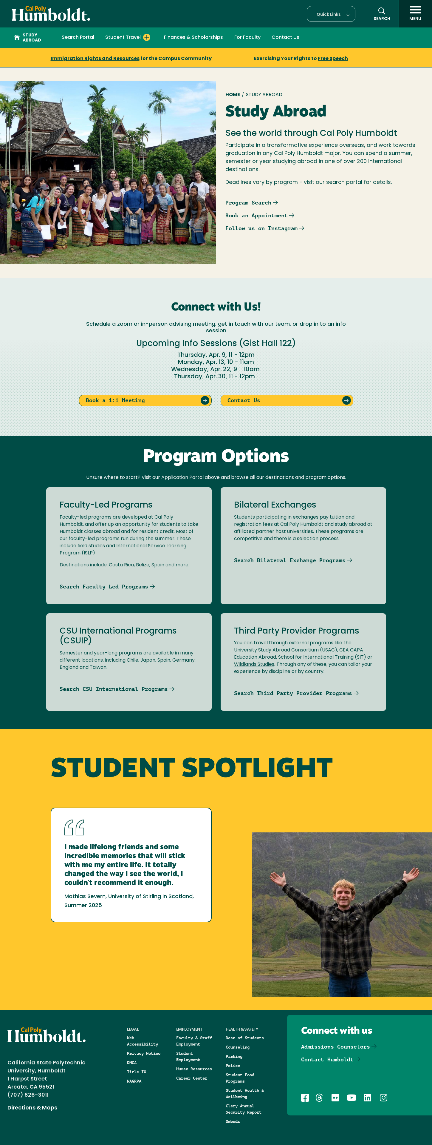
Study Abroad (27, 38)
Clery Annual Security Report (243, 1109)
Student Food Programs (240, 1077)
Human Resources (194, 1068)
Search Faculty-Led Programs (104, 586)
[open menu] (415, 13)
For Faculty (247, 37)
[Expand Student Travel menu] (146, 37)
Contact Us (285, 37)
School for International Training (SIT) (322, 657)
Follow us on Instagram (261, 228)
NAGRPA (134, 1081)
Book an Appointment (256, 215)
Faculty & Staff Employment (194, 1040)
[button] (331, 14)
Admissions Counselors (335, 1046)
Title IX (136, 1071)
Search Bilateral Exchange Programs (290, 560)
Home (232, 95)
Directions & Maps (32, 1108)
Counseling (238, 1047)
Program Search (248, 202)
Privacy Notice (143, 1053)
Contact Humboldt (327, 1059)
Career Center (191, 1078)
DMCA (132, 1062)
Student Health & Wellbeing (245, 1093)
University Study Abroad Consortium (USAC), (286, 650)
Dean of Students (245, 1037)
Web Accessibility (142, 1040)
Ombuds (233, 1121)
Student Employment (188, 1056)
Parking (234, 1056)
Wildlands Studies (254, 664)
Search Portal (78, 37)
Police (233, 1065)
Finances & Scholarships (193, 37)
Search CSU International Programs (114, 689)
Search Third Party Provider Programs (293, 693)
